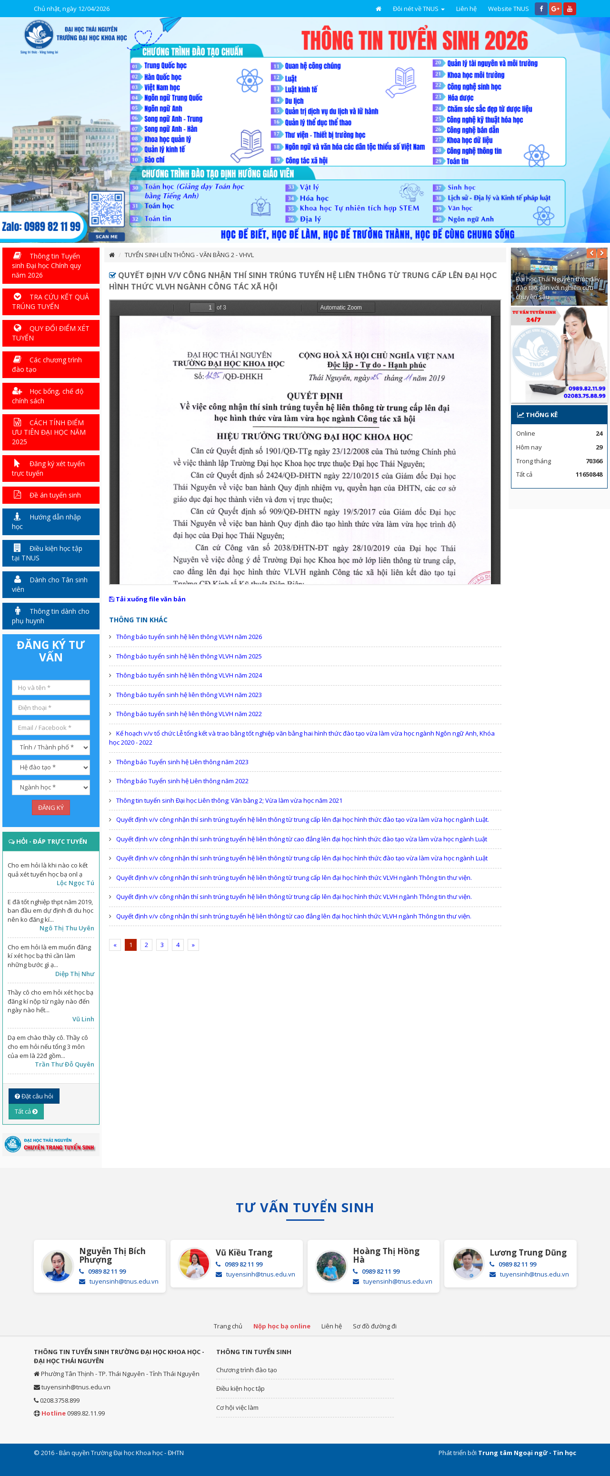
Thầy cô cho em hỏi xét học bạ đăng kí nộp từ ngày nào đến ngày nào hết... (50, 1001)
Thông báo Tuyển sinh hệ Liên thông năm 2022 (182, 781)
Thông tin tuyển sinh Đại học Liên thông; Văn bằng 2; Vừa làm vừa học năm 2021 (229, 800)
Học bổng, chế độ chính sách (47, 396)
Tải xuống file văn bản (147, 599)
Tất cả (26, 1111)
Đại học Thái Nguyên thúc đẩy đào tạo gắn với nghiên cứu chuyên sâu (558, 288)
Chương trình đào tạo (246, 1370)
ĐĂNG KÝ (51, 807)
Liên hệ (466, 8)
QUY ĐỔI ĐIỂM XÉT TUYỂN (51, 333)
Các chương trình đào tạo (47, 364)
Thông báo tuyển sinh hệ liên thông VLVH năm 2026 (189, 636)
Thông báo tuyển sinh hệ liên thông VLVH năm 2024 (189, 675)
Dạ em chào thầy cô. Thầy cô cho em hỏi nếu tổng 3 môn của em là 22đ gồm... (48, 1046)
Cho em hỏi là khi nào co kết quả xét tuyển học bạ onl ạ (48, 869)
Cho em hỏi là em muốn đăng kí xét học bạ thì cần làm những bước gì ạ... (49, 956)
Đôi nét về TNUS (419, 8)
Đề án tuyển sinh (46, 494)
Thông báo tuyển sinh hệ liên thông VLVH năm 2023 (189, 694)
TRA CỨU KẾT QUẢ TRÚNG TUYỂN (50, 301)
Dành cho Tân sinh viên (50, 584)
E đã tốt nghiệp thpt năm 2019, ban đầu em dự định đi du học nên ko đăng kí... (50, 911)
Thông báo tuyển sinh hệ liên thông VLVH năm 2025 (189, 656)
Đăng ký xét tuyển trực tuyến (48, 468)
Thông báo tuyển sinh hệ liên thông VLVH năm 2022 (189, 713)
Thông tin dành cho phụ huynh (51, 616)
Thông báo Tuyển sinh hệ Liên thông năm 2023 (182, 762)
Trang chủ (228, 1326)
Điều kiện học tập (240, 1388)
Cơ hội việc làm (237, 1407)
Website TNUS (508, 8)
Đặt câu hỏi (34, 1096)
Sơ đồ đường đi (375, 1326)
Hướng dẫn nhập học (46, 521)
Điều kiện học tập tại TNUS (47, 553)
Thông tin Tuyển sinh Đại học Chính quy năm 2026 (46, 265)
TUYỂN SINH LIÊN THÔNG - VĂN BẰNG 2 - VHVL (189, 254)
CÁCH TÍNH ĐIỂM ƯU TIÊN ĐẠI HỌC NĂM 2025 (49, 432)
